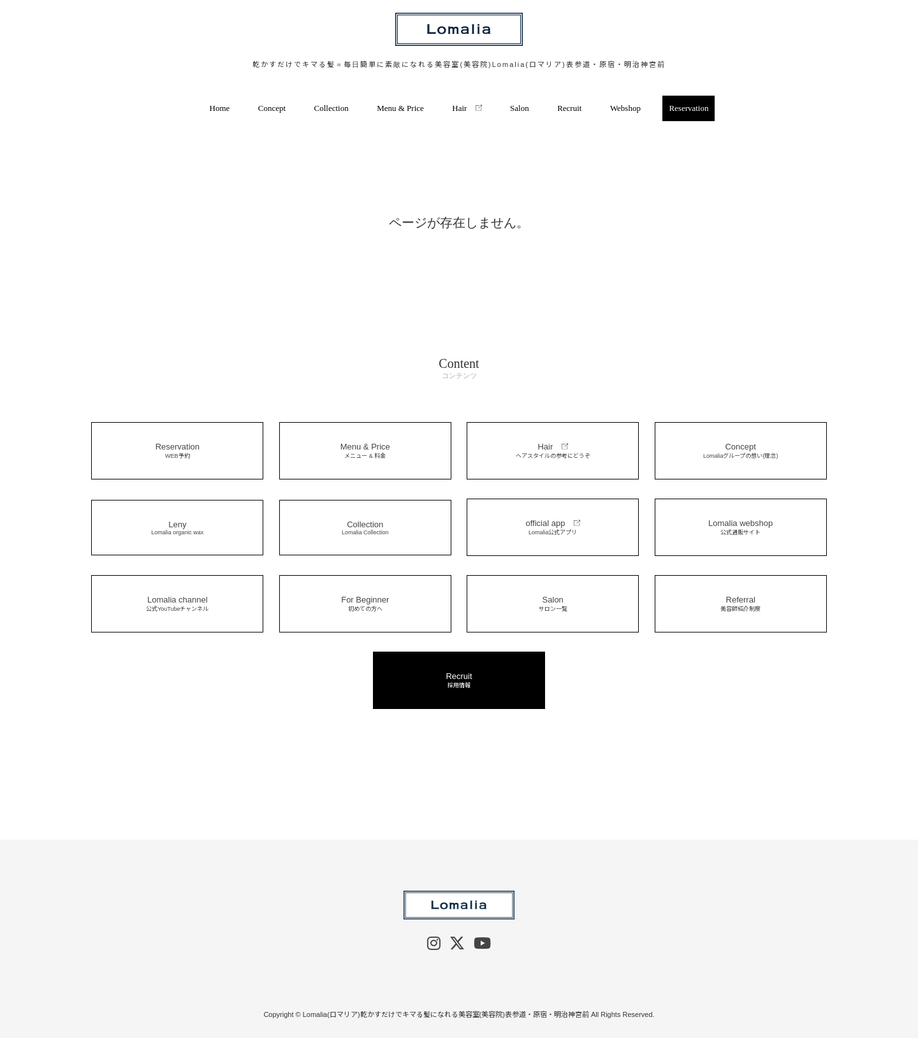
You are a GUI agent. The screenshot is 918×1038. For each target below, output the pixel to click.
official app (552, 527)
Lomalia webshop (740, 527)
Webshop (625, 108)
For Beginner (365, 604)
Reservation (688, 108)
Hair (466, 108)
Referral (740, 604)
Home (220, 108)
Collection (331, 108)
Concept (272, 108)
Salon (519, 108)
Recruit (569, 108)
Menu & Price (400, 108)
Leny (177, 528)
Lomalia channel (177, 604)
